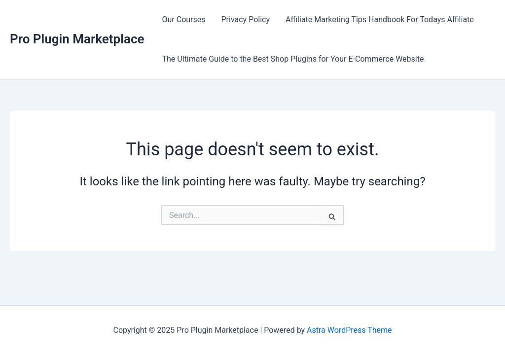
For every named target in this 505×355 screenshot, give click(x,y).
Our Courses (184, 19)
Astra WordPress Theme (349, 330)
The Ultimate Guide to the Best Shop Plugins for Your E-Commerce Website (293, 59)
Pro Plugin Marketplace (77, 39)
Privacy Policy (245, 19)
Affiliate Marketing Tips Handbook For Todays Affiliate (380, 19)
